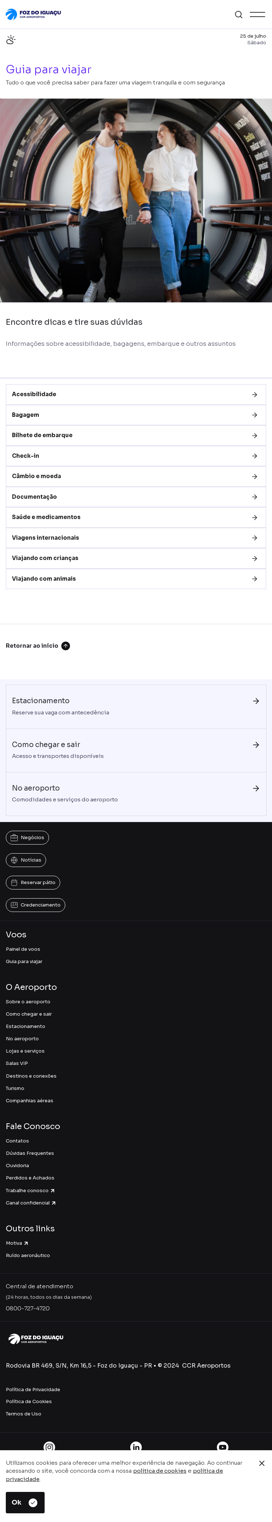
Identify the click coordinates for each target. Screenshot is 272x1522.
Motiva (17, 1243)
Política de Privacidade (33, 1389)
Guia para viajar (24, 961)
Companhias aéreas (29, 1101)
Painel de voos (23, 949)
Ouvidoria (17, 1165)
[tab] (136, 394)
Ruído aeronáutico (28, 1255)
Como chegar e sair (29, 1014)
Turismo (15, 1088)
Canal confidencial (31, 1203)
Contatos (17, 1141)
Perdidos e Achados (30, 1178)
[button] (238, 14)
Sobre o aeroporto (28, 1002)
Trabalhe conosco (30, 1190)
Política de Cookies (29, 1401)
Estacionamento (25, 1026)
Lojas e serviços (25, 1051)
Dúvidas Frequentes (30, 1153)
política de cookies (159, 1470)
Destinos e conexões (31, 1076)
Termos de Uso (23, 1414)
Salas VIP (17, 1063)
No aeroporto (22, 1039)
